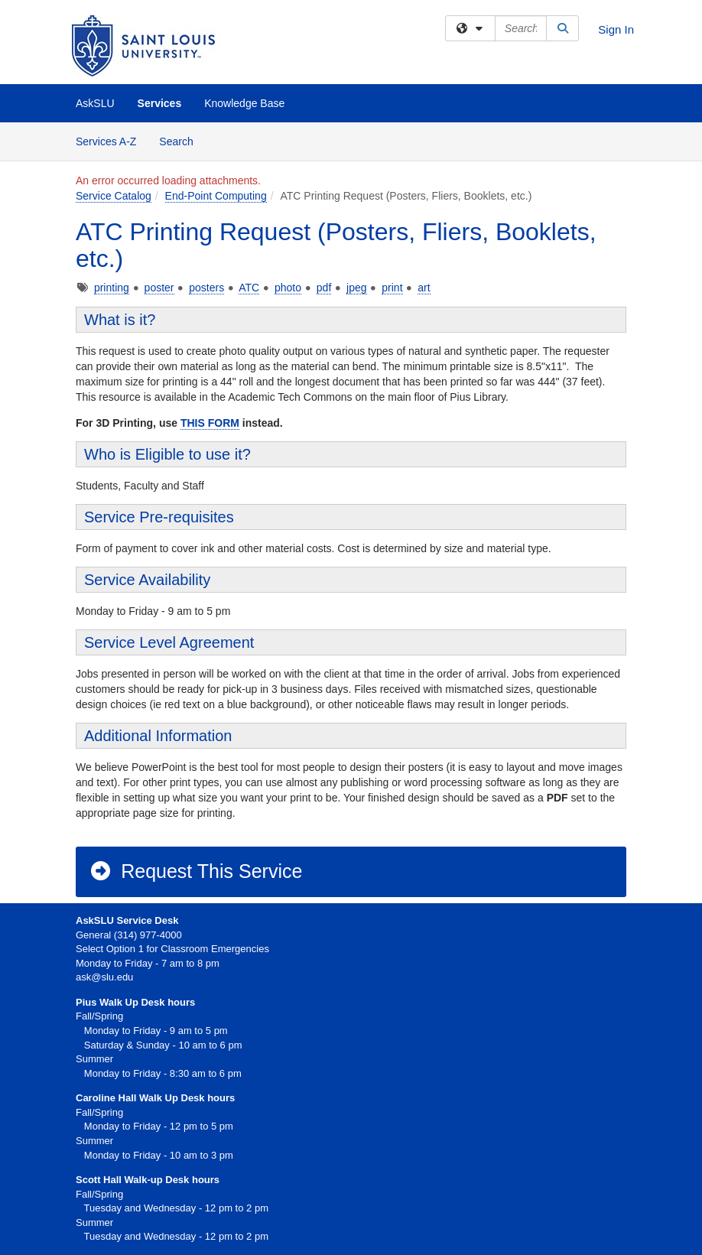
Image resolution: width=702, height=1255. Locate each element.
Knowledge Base (244, 103)
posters (206, 287)
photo (288, 287)
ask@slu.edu (104, 977)
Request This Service (195, 871)
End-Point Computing (216, 196)
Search (181, 140)
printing (111, 287)
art (424, 287)
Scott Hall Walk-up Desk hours (147, 1179)
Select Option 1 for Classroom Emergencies (172, 948)
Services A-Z (106, 141)
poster (159, 287)
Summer (94, 1140)
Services (160, 103)
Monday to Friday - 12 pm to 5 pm (154, 1126)
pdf (324, 287)
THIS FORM (209, 423)
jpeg (356, 287)
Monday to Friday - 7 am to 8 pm (147, 963)
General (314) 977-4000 (129, 935)
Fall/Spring (99, 1112)
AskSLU (95, 103)
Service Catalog (113, 196)
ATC (249, 287)
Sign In (616, 29)
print (392, 287)
